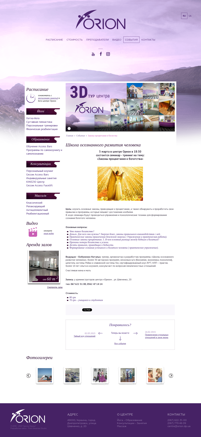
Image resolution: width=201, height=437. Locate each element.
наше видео (49, 233)
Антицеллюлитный (37, 210)
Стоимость (75, 39)
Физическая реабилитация (42, 129)
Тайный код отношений (84, 336)
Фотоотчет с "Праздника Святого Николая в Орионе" (113, 388)
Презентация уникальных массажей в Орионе (140, 388)
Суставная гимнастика (39, 122)
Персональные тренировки (42, 125)
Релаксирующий (35, 206)
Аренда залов (39, 244)
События (131, 39)
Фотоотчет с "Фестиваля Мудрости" (85, 388)
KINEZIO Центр (35, 181)
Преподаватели (97, 39)
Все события (120, 343)
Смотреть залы (55, 287)
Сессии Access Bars (37, 174)
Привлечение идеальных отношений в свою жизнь (156, 336)
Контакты (148, 39)
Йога (40, 111)
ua (190, 15)
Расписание (54, 39)
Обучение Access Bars (39, 146)
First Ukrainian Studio (37, 428)
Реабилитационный (37, 213)
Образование (41, 139)
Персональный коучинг (39, 171)
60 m (50, 279)
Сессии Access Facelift (39, 185)
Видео (116, 39)
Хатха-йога (32, 118)
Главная (69, 136)
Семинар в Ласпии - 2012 (57, 387)
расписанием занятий (48, 98)
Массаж (41, 195)
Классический (34, 202)
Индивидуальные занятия (41, 178)
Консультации (40, 164)
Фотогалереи (39, 357)
